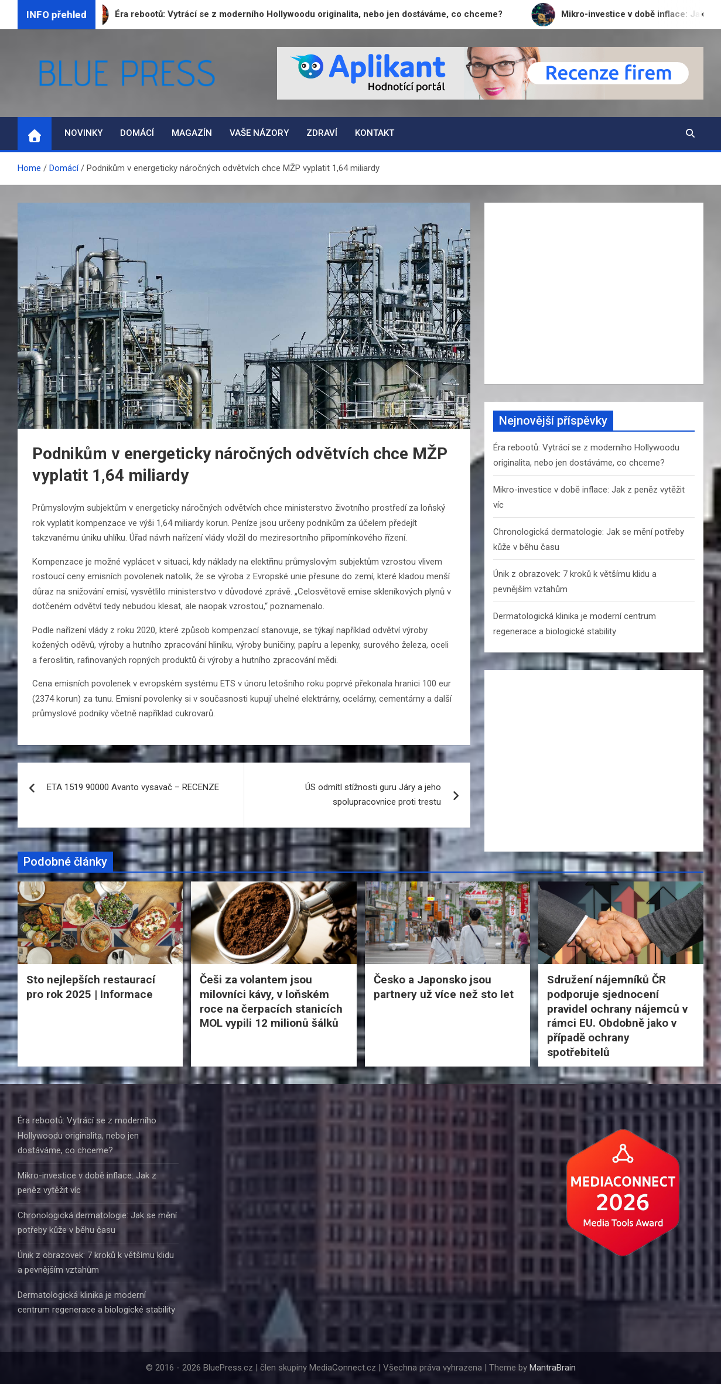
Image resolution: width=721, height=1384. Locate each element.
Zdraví (321, 133)
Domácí (137, 133)
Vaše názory (259, 133)
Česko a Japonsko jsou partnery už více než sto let (444, 987)
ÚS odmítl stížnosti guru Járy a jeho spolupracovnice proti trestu (373, 795)
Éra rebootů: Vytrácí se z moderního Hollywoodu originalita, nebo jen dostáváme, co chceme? (87, 1135)
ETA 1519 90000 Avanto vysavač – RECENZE (133, 787)
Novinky (83, 133)
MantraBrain (552, 1367)
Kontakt (374, 133)
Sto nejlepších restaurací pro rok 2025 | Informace (90, 987)
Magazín (192, 133)
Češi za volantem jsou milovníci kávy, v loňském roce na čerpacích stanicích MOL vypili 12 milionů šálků (271, 1001)
